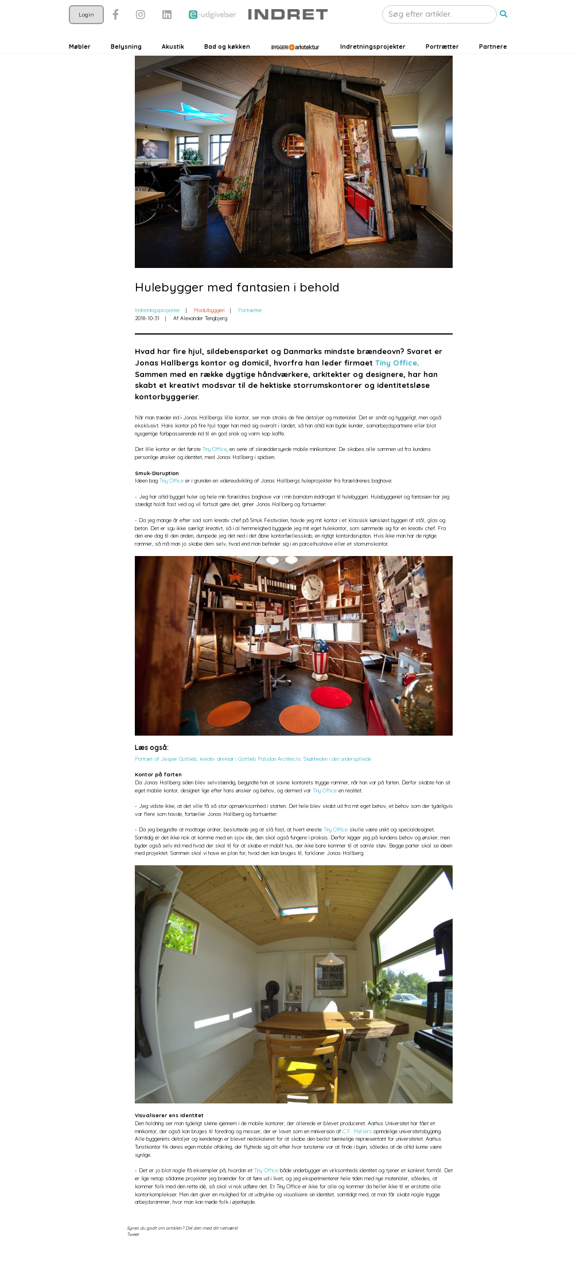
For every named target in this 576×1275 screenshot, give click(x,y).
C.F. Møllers (357, 1154)
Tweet (133, 1258)
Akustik (173, 64)
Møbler (80, 64)
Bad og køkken (227, 64)
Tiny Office (396, 386)
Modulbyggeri (209, 333)
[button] (503, 32)
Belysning (126, 64)
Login (86, 32)
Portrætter (442, 64)
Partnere (493, 64)
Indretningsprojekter (373, 64)
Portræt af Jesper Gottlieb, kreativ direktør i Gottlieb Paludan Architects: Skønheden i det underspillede (253, 782)
